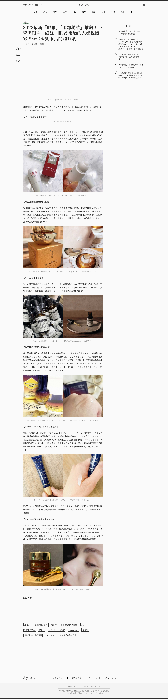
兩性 (103, 12)
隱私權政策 (76, 678)
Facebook (94, 678)
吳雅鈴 (42, 44)
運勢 (94, 12)
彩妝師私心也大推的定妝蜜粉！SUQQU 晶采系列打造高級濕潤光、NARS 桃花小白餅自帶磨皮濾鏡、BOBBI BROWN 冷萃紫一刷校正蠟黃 (130, 44)
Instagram (111, 678)
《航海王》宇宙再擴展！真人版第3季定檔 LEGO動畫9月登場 (130, 57)
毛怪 (113, 12)
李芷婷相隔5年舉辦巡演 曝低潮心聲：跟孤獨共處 (130, 66)
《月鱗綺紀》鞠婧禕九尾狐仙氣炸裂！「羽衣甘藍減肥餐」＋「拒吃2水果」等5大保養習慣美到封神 (130, 76)
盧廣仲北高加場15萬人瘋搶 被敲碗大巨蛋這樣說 (130, 32)
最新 (36, 12)
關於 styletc (58, 678)
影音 (123, 12)
